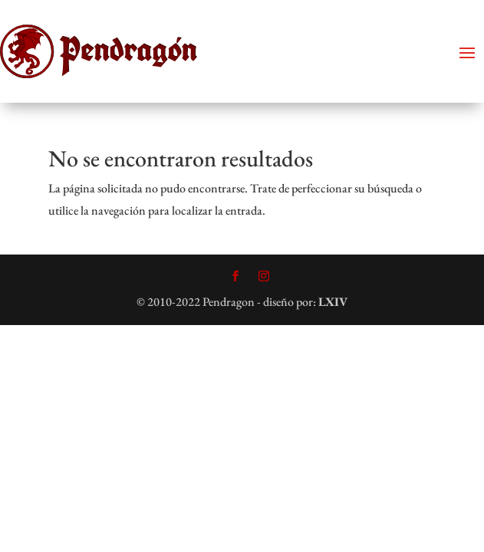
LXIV (332, 302)
